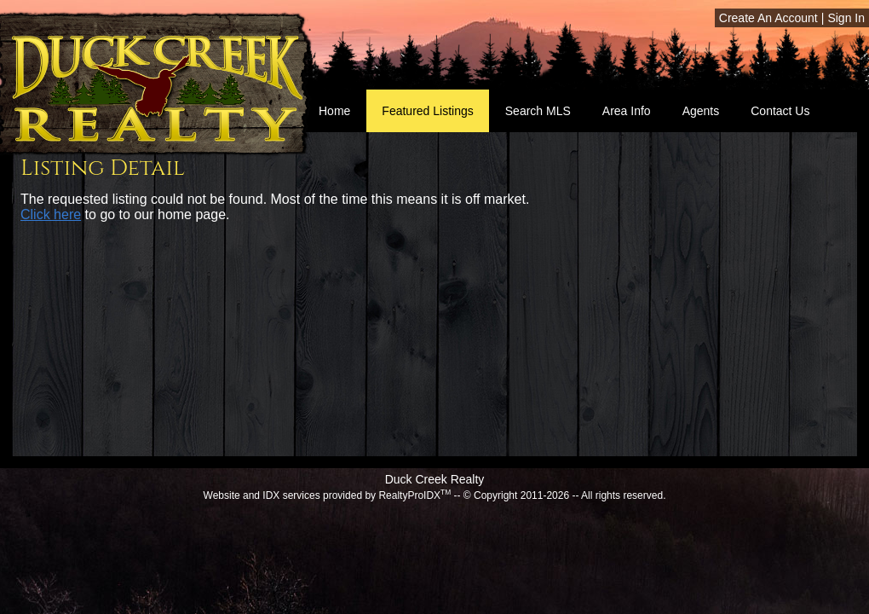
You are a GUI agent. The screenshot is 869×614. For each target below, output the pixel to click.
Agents (701, 111)
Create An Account (768, 18)
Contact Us (780, 111)
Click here (50, 214)
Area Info (626, 111)
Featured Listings (427, 111)
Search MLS (538, 111)
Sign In (846, 18)
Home (334, 111)
